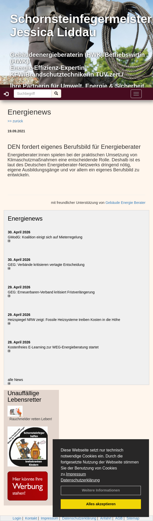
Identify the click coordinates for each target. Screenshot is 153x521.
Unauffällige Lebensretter (24, 396)
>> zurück (15, 121)
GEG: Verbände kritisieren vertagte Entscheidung (46, 265)
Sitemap (132, 518)
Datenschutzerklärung (80, 480)
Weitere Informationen (101, 490)
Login (17, 518)
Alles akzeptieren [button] (101, 504)
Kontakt (31, 518)
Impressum (76, 474)
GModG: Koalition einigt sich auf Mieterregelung (45, 237)
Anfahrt (105, 518)
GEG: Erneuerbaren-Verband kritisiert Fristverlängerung (52, 292)
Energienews (25, 218)
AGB (119, 518)
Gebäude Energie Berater (125, 203)
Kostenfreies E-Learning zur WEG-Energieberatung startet (53, 347)
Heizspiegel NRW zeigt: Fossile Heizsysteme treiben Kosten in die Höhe (64, 320)
